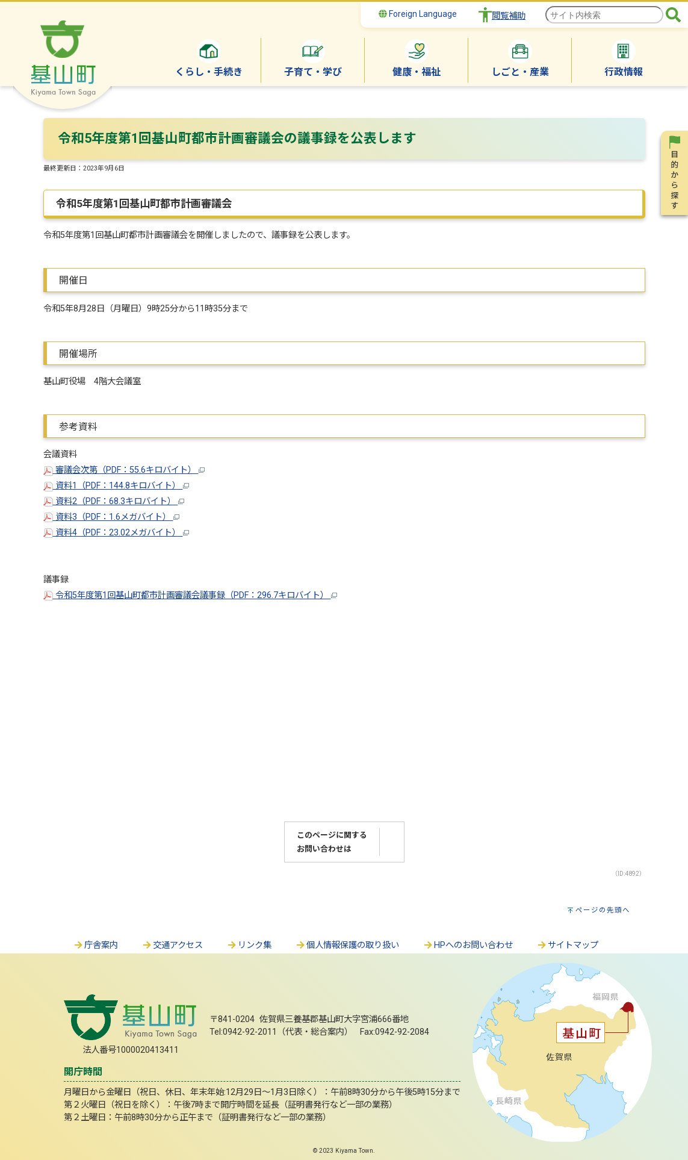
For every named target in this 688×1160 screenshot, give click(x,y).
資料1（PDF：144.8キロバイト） (116, 486)
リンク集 (249, 945)
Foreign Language (418, 14)
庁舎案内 (95, 945)
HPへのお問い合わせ (468, 945)
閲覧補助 (508, 16)
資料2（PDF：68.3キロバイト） (113, 501)
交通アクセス (172, 945)
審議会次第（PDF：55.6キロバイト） (124, 470)
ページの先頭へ (602, 910)
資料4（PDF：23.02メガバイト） (116, 533)
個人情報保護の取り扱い (347, 945)
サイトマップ (567, 945)
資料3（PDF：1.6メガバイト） (111, 517)
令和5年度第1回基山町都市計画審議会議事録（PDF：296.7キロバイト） (190, 595)
